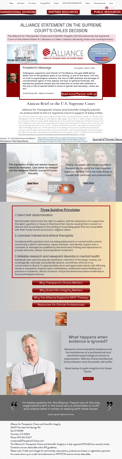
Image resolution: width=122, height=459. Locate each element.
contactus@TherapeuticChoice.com (27, 440)
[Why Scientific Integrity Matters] (61, 290)
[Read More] (88, 378)
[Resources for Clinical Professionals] (61, 305)
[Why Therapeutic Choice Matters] (61, 282)
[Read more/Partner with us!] (79, 94)
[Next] (109, 408)
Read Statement (5, 141)
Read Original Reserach (20, 141)
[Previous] (12, 408)
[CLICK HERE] (102, 59)
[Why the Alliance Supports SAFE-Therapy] (61, 297)
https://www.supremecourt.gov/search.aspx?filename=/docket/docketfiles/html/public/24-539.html (51, 134)
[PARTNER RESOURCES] (63, 12)
